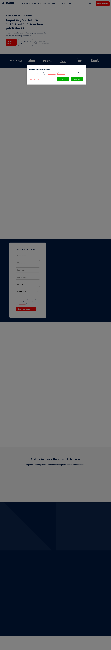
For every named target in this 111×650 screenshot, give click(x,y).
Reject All (63, 79)
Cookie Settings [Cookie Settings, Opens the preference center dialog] (34, 79)
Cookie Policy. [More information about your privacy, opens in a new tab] (61, 74)
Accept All (77, 79)
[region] (56, 75)
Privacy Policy (52, 74)
